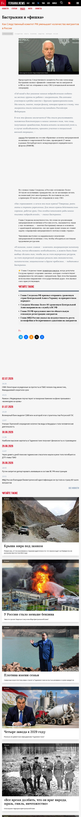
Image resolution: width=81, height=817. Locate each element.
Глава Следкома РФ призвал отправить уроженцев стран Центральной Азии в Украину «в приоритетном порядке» (48, 298)
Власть (26, 34)
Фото (30, 9)
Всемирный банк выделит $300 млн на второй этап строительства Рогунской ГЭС (37, 418)
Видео (22, 9)
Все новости (74, 490)
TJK (38, 3)
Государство (19, 34)
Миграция (49, 34)
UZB (49, 3)
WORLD (55, 3)
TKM (43, 3)
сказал (22, 137)
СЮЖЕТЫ (38, 9)
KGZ (33, 3)
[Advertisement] (49, 360)
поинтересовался (51, 270)
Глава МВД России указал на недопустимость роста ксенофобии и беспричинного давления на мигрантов (49, 320)
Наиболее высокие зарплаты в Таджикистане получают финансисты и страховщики (39, 443)
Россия (55, 34)
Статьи (14, 9)
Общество (41, 34)
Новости (5, 9)
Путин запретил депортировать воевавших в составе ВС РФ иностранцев (34, 474)
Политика (33, 34)
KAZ (28, 3)
